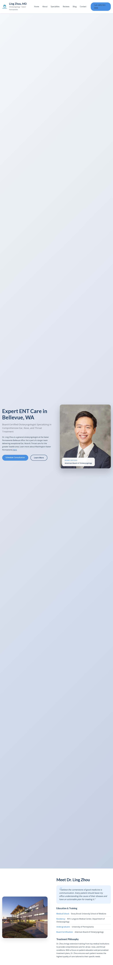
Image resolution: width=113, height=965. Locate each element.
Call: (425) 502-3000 (100, 6)
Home (36, 6)
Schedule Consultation (15, 457)
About (44, 6)
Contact (83, 6)
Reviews (66, 6)
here (14, 450)
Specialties (55, 6)
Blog (75, 6)
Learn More (39, 457)
